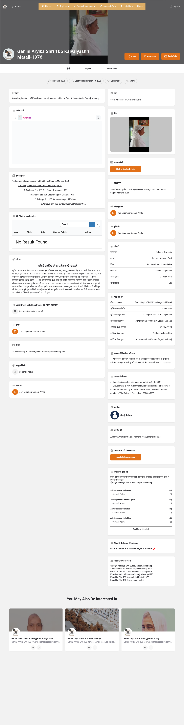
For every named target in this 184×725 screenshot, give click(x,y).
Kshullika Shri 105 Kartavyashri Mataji (127, 580)
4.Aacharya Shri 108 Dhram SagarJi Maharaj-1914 (51, 195)
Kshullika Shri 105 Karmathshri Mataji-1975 (129, 577)
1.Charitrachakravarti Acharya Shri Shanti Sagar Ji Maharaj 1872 (40, 181)
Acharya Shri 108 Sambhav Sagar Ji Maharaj (56, 199)
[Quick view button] (33, 647)
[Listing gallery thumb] (141, 134)
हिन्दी (68, 68)
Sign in (177, 6)
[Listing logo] (8, 54)
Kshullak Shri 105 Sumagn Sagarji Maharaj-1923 (131, 574)
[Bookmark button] (39, 647)
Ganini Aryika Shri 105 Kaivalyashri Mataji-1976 (131, 571)
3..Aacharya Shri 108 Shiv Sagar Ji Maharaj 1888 (45, 190)
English (88, 68)
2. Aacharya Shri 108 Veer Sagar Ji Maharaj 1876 (40, 185)
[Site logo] (5, 6)
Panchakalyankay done (125, 457)
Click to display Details (125, 169)
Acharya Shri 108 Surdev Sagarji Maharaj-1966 (131, 569)
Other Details (111, 68)
